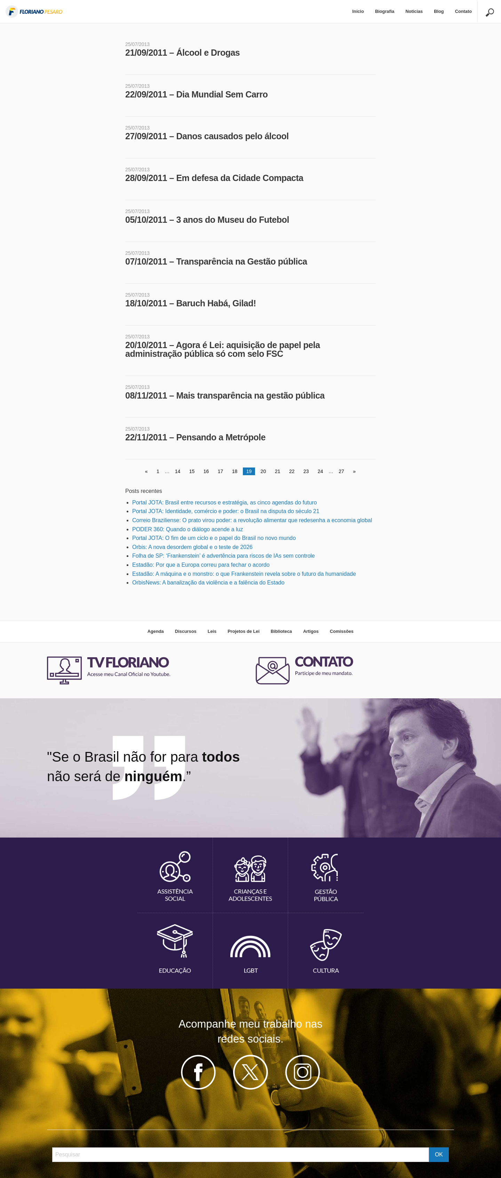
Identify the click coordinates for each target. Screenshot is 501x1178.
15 (192, 471)
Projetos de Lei (244, 631)
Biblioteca (281, 631)
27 (341, 471)
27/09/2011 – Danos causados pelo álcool (207, 136)
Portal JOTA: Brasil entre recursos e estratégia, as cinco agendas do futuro (224, 502)
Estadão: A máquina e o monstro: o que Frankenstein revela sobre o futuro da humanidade (244, 574)
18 (235, 471)
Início (358, 11)
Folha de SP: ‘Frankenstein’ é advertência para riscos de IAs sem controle (223, 556)
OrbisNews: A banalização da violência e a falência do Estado (208, 583)
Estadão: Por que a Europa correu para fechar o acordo (201, 565)
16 (206, 471)
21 (277, 471)
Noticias (414, 11)
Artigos (311, 631)
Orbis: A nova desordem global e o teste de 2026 (192, 547)
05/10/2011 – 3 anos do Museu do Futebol (207, 220)
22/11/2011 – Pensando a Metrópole (195, 437)
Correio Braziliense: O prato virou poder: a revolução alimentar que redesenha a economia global (252, 520)
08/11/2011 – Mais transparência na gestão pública (225, 395)
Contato (463, 11)
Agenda (156, 631)
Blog (439, 11)
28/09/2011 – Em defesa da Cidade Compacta (214, 178)
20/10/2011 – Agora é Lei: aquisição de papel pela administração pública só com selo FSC (222, 349)
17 (220, 471)
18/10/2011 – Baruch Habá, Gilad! (190, 303)
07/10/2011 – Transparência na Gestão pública (216, 261)
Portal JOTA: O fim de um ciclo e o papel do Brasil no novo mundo (214, 538)
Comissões (341, 631)
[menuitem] (358, 11)
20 (263, 471)
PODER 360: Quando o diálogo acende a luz (187, 529)
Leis (212, 631)
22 (292, 471)
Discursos (186, 631)
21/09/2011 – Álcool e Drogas (182, 52)
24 (320, 471)
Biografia (384, 11)
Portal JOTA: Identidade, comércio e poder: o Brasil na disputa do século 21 (225, 511)
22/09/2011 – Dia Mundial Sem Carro (196, 94)
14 (178, 471)
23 (306, 471)
